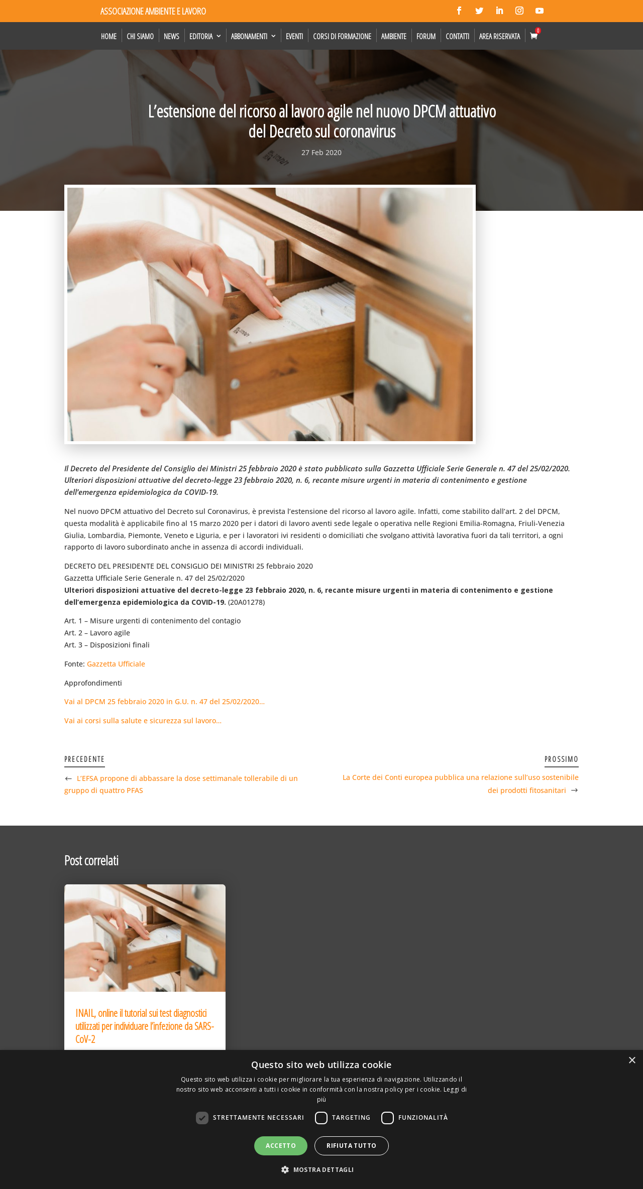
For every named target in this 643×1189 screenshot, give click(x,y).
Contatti (457, 36)
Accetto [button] (281, 1145)
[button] (321, 1170)
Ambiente (393, 36)
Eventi (294, 36)
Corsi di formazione (342, 36)
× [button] (631, 1061)
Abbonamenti (249, 36)
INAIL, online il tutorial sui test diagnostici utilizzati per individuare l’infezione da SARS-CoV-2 (144, 1026)
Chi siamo (140, 36)
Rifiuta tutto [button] (351, 1145)
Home (109, 36)
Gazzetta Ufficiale (116, 664)
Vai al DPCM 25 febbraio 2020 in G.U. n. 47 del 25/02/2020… (164, 701)
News (171, 36)
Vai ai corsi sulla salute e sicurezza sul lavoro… (143, 720)
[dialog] (321, 1119)
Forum (426, 36)
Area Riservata (499, 36)
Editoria (200, 36)
